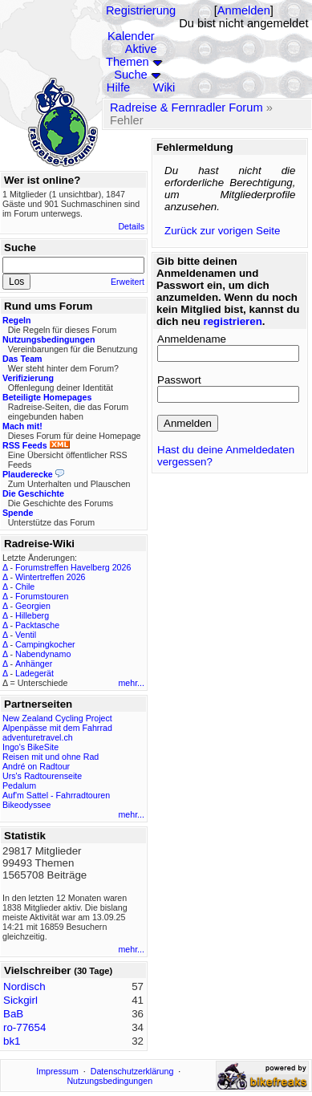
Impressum (57, 1071)
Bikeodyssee (26, 805)
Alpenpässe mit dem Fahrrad (57, 728)
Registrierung (141, 10)
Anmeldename (191, 339)
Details (131, 226)
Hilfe (118, 87)
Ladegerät (34, 673)
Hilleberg (32, 615)
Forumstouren (41, 596)
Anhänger (33, 663)
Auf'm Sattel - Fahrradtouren (56, 795)
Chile (24, 586)
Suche (131, 74)
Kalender (131, 36)
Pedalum (19, 785)
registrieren (233, 321)
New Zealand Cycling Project (57, 718)
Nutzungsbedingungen (109, 1081)
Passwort (179, 380)
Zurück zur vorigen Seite (222, 231)
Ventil (25, 634)
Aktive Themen (131, 55)
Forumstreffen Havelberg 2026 (73, 567)
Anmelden (243, 10)
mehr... (131, 683)
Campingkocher (45, 644)
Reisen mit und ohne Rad (50, 756)
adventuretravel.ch (37, 737)
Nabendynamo (43, 654)
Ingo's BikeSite (30, 747)
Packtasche (37, 625)
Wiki (164, 87)
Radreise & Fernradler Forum (186, 107)
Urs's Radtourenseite (42, 776)
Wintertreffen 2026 (50, 577)
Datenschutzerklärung (132, 1071)
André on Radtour (36, 766)
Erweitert (127, 281)
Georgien (33, 606)
